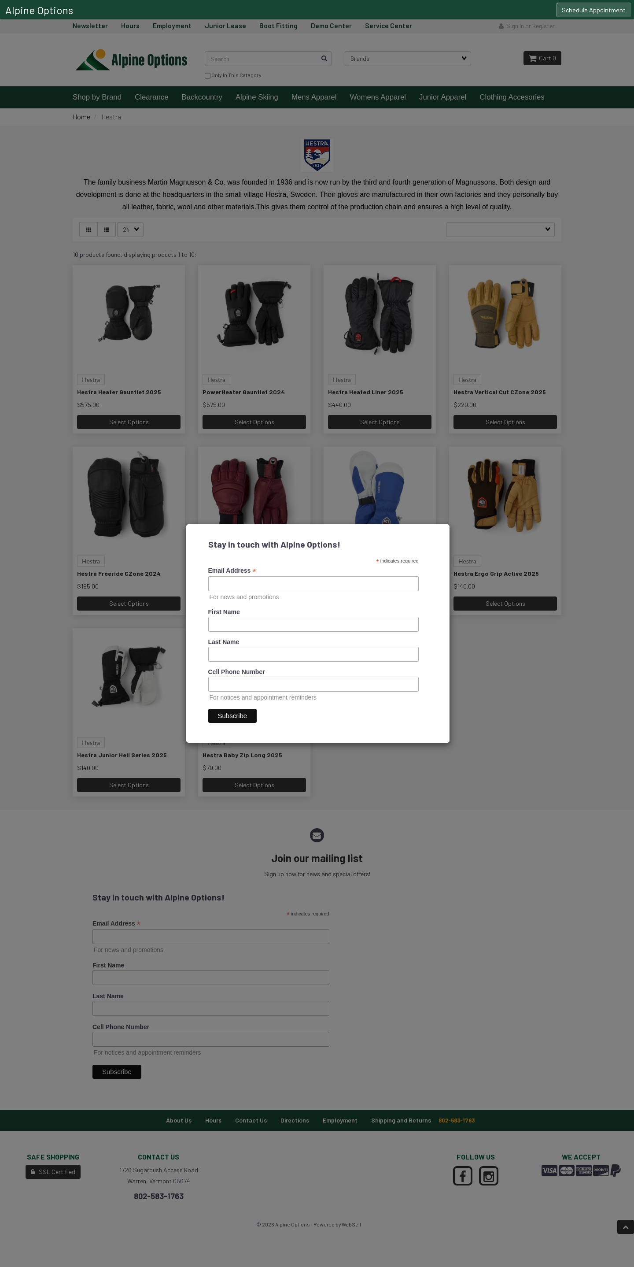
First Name (224, 611)
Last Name (224, 641)
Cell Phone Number (236, 671)
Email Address (232, 571)
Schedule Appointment (594, 10)
